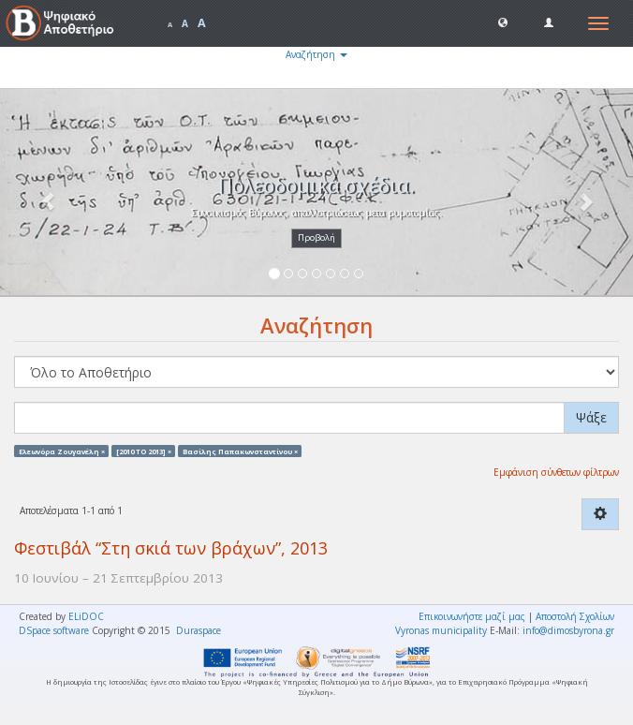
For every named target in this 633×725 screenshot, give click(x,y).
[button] (503, 21)
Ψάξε (591, 417)
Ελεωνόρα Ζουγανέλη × (62, 450)
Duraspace (198, 630)
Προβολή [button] (316, 237)
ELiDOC (86, 616)
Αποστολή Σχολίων (575, 616)
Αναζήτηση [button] (316, 54)
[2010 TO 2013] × (143, 450)
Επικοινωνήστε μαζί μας (472, 616)
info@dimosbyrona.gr (568, 630)
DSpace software (54, 630)
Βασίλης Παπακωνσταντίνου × (240, 450)
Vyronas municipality (441, 630)
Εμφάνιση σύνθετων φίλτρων (556, 472)
